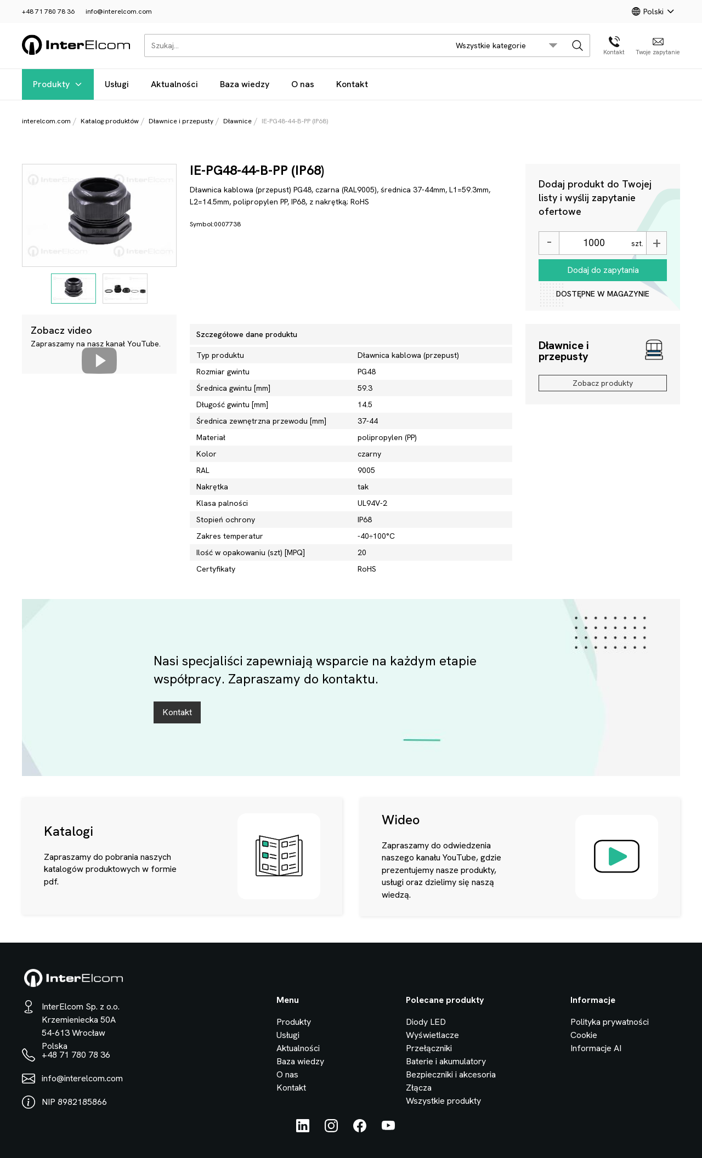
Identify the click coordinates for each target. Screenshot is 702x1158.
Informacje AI (595, 1048)
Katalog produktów (110, 121)
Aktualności (174, 84)
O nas (302, 84)
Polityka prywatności (609, 1022)
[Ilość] (594, 243)
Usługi (117, 84)
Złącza (419, 1087)
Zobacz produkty (603, 383)
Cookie (583, 1035)
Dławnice (237, 121)
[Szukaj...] (294, 45)
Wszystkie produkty (443, 1100)
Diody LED (426, 1022)
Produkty (58, 84)
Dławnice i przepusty (181, 121)
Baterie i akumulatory (446, 1061)
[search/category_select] (507, 45)
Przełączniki (429, 1048)
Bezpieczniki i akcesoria (451, 1074)
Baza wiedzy (244, 84)
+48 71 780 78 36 (48, 11)
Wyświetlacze (432, 1035)
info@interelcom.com (119, 11)
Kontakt (352, 84)
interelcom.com (46, 121)
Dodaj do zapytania (603, 270)
